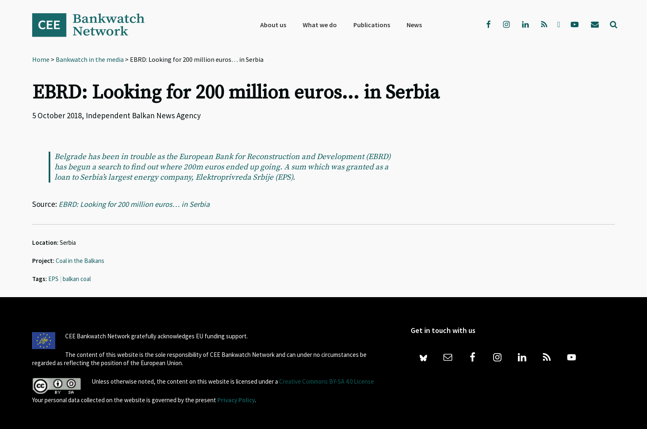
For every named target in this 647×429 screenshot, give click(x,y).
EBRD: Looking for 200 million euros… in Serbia (136, 204)
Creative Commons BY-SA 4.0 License (326, 381)
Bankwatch (94, 24)
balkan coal (77, 279)
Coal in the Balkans (80, 261)
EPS (53, 279)
